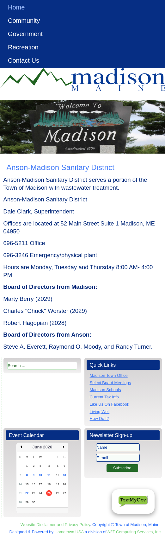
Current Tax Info (104, 397)
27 (64, 493)
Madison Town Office (109, 375)
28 (20, 502)
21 (20, 493)
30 (33, 502)
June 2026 (42, 447)
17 (40, 484)
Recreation (23, 47)
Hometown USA (69, 531)
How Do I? (99, 418)
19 (57, 484)
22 (26, 493)
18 (49, 484)
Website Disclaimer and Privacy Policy (55, 524)
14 (20, 484)
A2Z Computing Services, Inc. (134, 531)
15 (26, 484)
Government (25, 33)
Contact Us (23, 60)
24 (40, 493)
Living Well (100, 411)
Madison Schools (105, 389)
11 (49, 475)
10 (40, 475)
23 (33, 493)
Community (24, 20)
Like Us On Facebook (109, 404)
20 (64, 484)
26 (57, 493)
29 (26, 502)
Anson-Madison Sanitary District (60, 167)
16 (33, 484)
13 (64, 475)
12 (57, 475)
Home (16, 7)
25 (49, 493)
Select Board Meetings (110, 382)
